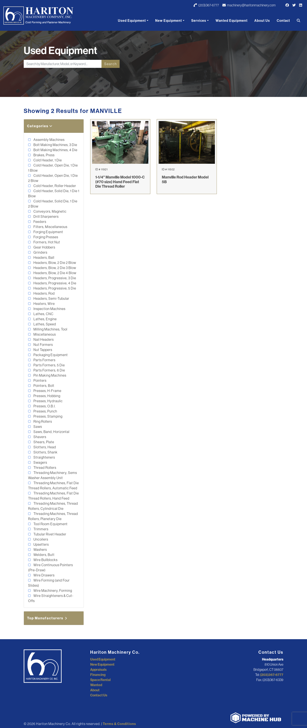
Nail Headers (43, 339)
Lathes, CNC (43, 314)
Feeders (39, 221)
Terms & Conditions (119, 724)
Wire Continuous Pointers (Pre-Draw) (50, 567)
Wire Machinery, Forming (52, 590)
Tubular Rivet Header (49, 534)
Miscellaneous (44, 334)
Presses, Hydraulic (48, 401)
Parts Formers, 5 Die (49, 365)
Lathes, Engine (45, 319)
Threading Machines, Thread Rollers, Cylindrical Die (53, 506)
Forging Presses (45, 237)
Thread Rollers (44, 467)
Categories (40, 126)
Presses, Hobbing (46, 396)
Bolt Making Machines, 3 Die (55, 145)
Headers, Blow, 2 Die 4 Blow (54, 273)
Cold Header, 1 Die (47, 160)
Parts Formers (44, 360)
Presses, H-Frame (47, 391)
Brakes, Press (44, 155)
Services (198, 20)
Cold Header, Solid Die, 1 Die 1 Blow (53, 193)
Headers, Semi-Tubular (51, 298)
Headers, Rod (44, 293)
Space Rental (100, 680)
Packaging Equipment (50, 355)
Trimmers (40, 529)
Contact (283, 20)
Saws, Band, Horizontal (51, 432)
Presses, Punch (45, 411)
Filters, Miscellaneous (50, 227)
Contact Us (98, 695)
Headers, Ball (43, 257)
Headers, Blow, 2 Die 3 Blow (54, 268)
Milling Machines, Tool (50, 329)
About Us (262, 20)
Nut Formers (43, 344)
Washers (40, 549)
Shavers (39, 437)
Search (110, 64)
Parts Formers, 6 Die (49, 370)
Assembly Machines (49, 139)
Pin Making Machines (49, 375)
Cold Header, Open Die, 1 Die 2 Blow (53, 178)
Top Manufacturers (47, 618)
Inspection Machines (49, 309)
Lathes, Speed (44, 324)
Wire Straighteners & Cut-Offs (50, 598)
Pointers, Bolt (43, 385)
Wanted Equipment (232, 20)
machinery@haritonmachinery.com (249, 5)
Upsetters (41, 544)
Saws (37, 426)
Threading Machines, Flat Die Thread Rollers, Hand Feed (53, 495)
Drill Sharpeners (46, 216)
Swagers (40, 462)
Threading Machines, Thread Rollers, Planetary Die (53, 516)
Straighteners (44, 457)
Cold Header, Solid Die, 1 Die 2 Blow (52, 203)
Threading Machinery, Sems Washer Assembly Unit (52, 475)
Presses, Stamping (47, 416)
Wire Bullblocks (45, 560)
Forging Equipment (48, 232)
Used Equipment (132, 20)
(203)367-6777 (206, 5)
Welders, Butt (44, 555)
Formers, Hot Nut (46, 242)
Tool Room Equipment (50, 524)
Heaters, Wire (44, 303)
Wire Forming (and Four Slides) (49, 583)
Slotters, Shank (45, 452)
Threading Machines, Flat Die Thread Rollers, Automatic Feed (53, 485)
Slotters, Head (44, 447)
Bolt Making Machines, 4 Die (55, 150)
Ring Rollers (42, 421)
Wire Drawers (44, 575)
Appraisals (98, 669)
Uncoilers (40, 539)
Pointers (39, 380)
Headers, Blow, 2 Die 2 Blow (54, 262)
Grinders (40, 252)
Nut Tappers (42, 350)
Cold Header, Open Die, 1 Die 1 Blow (53, 167)
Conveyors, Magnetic (50, 211)
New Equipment (168, 20)
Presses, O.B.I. (44, 406)
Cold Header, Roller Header (54, 186)
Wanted (96, 685)
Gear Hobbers (44, 247)
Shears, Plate (43, 442)
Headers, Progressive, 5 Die (54, 288)
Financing (98, 674)
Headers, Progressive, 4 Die (54, 283)
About (95, 690)
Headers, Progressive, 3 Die (54, 278)
